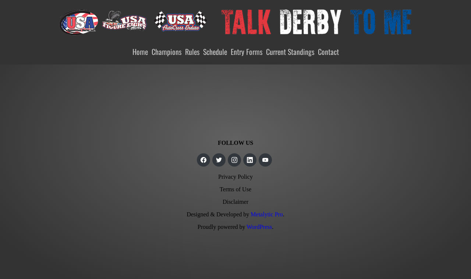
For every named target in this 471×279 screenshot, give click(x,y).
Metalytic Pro (267, 214)
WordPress (259, 227)
